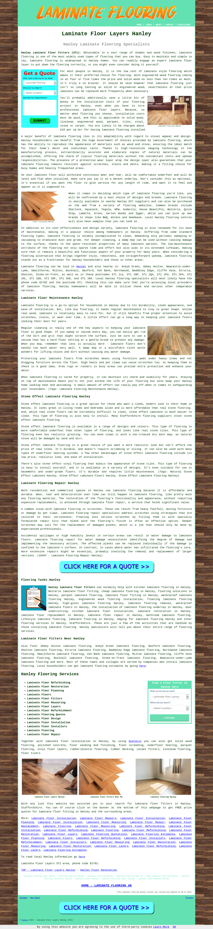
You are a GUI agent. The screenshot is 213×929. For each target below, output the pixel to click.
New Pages (35, 898)
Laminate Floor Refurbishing (141, 826)
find (33, 646)
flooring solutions (172, 591)
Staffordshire (79, 623)
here (142, 665)
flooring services (35, 623)
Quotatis (135, 741)
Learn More (161, 926)
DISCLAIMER (184, 25)
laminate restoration (154, 611)
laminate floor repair (106, 615)
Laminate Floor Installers (144, 838)
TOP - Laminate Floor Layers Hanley (48, 870)
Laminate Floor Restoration (154, 842)
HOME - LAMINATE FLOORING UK (106, 885)
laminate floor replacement (43, 615)
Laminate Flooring (57, 826)
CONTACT (170, 25)
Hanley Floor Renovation (98, 870)
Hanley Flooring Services (50, 674)
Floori (25, 920)
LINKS (148, 25)
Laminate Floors (60, 838)
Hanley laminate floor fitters (71, 587)
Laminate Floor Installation (54, 818)
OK (174, 926)
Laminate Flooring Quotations (104, 834)
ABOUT (159, 25)
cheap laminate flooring (120, 591)
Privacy (189, 898)
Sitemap (23, 898)
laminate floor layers (101, 109)
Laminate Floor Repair (147, 822)
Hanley (81, 266)
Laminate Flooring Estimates (153, 834)
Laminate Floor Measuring (106, 822)
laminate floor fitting (123, 595)
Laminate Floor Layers (60, 834)
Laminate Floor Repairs (98, 818)
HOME (139, 25)
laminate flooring (169, 83)
